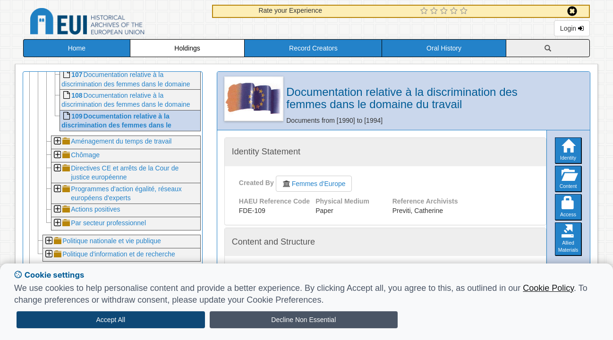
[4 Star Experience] (455, 11)
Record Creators (313, 48)
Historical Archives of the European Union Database (113, 23)
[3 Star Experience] (445, 11)
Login (572, 28)
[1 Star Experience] (425, 11)
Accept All (110, 319)
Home (76, 48)
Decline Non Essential (303, 319)
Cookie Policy (548, 288)
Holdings (187, 48)
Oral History (443, 48)
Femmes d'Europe (314, 183)
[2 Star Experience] (435, 11)
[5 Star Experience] (465, 11)
